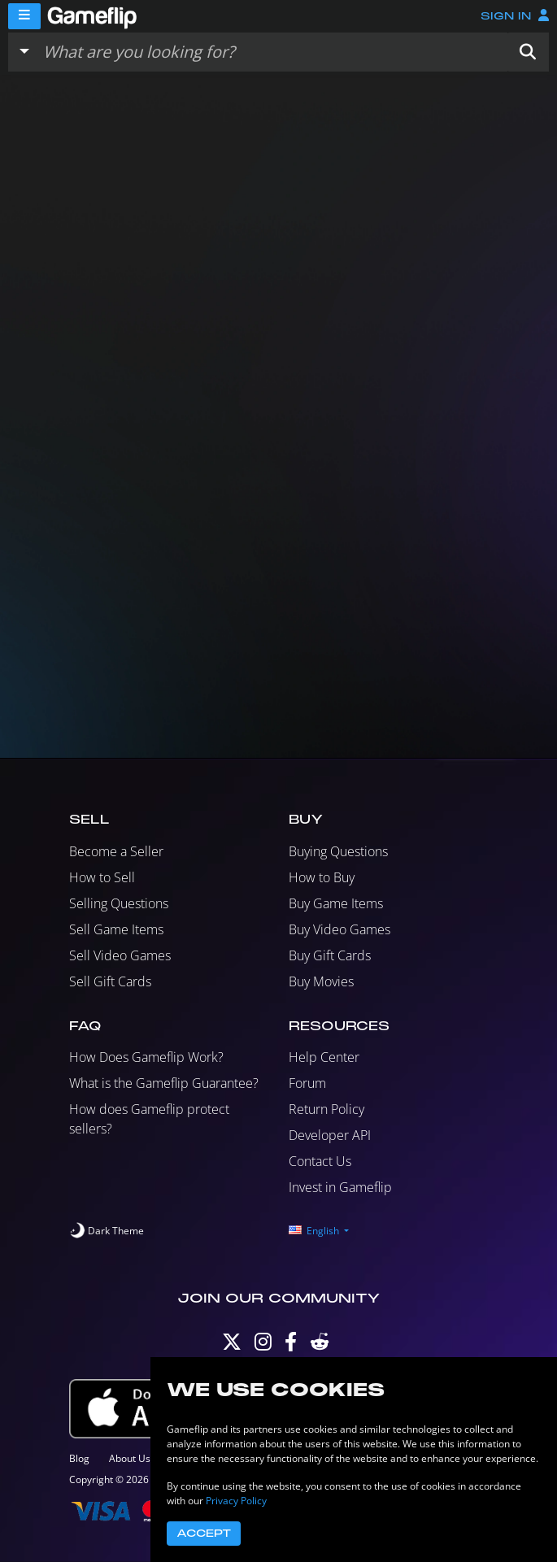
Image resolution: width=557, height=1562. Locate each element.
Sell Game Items (116, 929)
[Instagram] (263, 1345)
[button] (528, 52)
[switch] (106, 1231)
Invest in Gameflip (340, 1187)
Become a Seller (116, 851)
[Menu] (24, 16)
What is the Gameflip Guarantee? (164, 1083)
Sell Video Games (120, 955)
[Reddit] (319, 1345)
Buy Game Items (336, 903)
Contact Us (320, 1161)
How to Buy (322, 877)
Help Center (324, 1057)
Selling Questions (118, 903)
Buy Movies (321, 981)
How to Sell (102, 877)
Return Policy (326, 1109)
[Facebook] (291, 1345)
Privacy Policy (236, 1501)
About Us (129, 1458)
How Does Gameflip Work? (146, 1057)
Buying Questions (338, 851)
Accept (203, 1533)
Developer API (330, 1135)
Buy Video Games (339, 929)
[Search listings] (271, 52)
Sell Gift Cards (110, 981)
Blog (79, 1458)
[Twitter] (232, 1345)
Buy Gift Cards (330, 955)
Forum (307, 1083)
